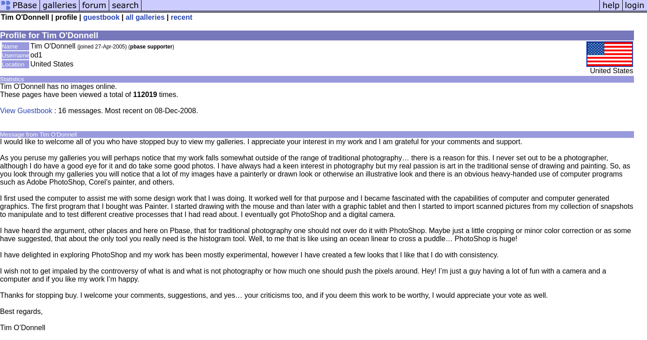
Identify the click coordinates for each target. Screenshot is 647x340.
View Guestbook (26, 111)
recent (181, 17)
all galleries (144, 17)
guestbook (101, 17)
